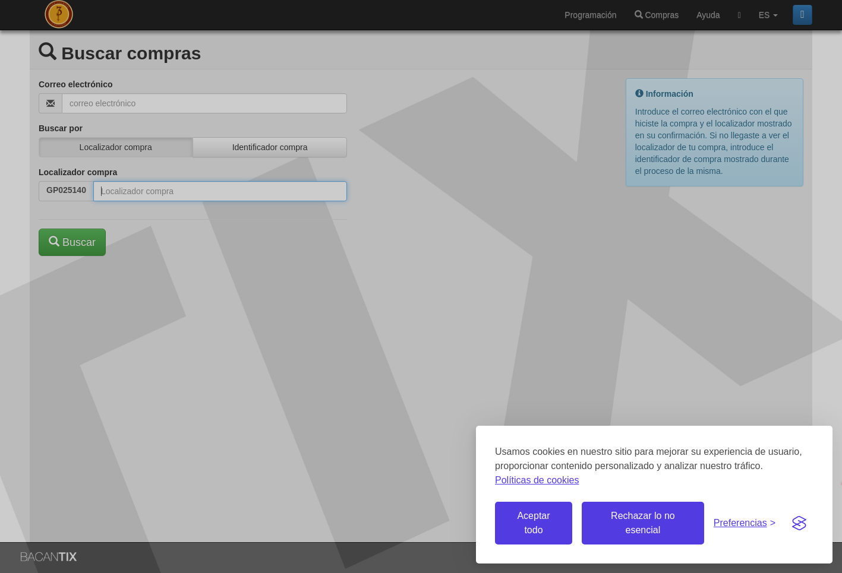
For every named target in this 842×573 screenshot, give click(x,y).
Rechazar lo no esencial (643, 523)
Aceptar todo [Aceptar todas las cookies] (533, 523)
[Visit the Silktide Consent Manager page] (799, 523)
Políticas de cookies (537, 480)
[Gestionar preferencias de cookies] (744, 523)
